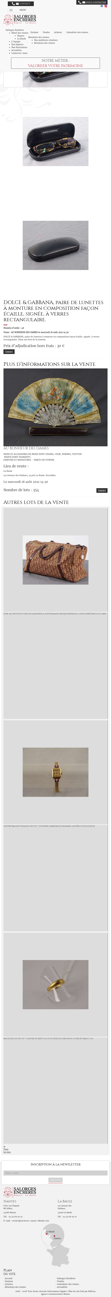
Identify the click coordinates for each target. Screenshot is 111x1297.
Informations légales (57, 1291)
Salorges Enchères (66, 1278)
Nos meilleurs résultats (46, 40)
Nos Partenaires (19, 47)
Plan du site (74, 1291)
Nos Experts (17, 44)
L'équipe (15, 41)
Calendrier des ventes (77, 32)
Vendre (46, 32)
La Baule (21, 38)
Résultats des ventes (44, 43)
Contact (21, 3)
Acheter (58, 32)
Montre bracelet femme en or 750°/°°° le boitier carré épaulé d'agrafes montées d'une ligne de (49, 826)
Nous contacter (92, 2)
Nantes (20, 35)
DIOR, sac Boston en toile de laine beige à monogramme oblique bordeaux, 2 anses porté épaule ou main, (55, 614)
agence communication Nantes (55, 1294)
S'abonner (55, 1180)
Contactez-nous (19, 53)
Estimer (34, 32)
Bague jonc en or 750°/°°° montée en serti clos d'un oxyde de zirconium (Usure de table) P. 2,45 (48, 1039)
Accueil (8, 1278)
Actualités (16, 50)
